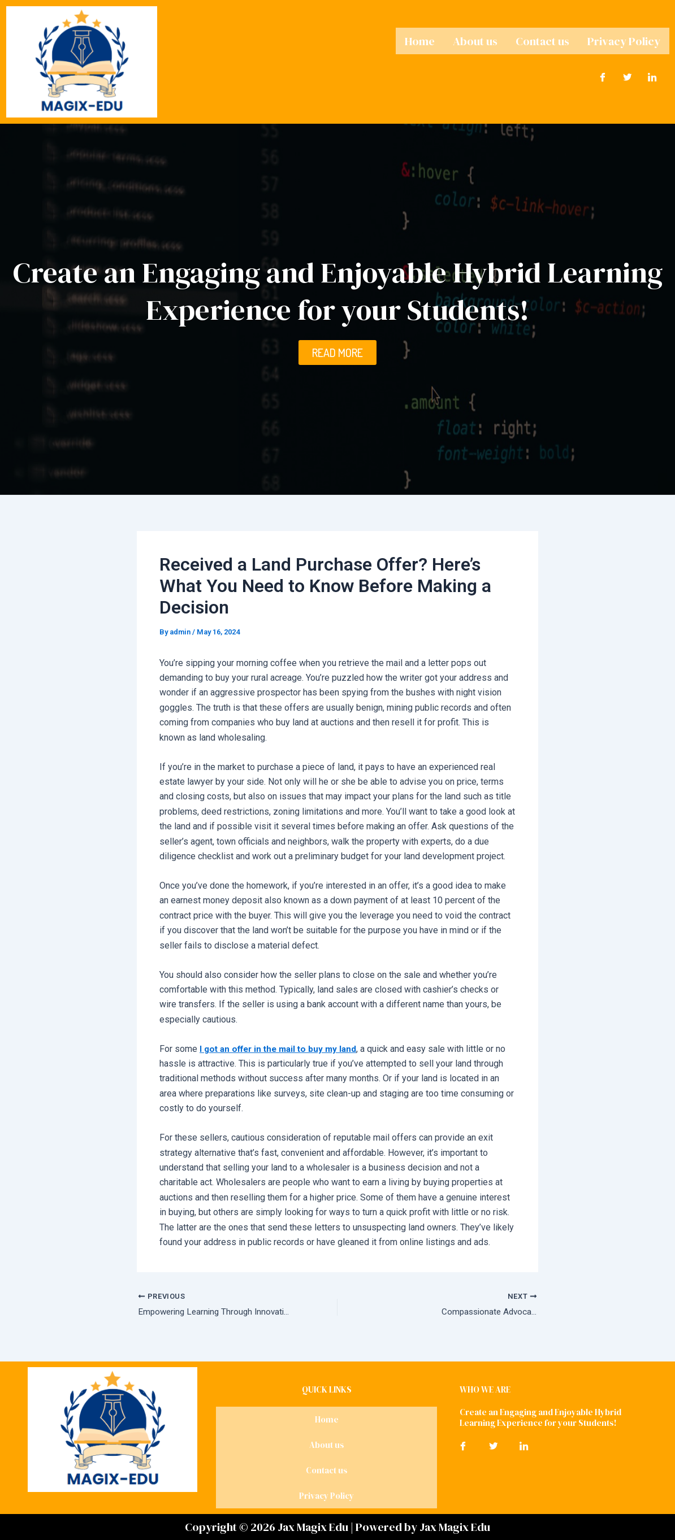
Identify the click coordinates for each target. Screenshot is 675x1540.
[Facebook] (602, 75)
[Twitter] (627, 75)
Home (420, 40)
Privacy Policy (623, 40)
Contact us (542, 40)
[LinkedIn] (652, 75)
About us (475, 40)
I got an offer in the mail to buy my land (282, 1048)
